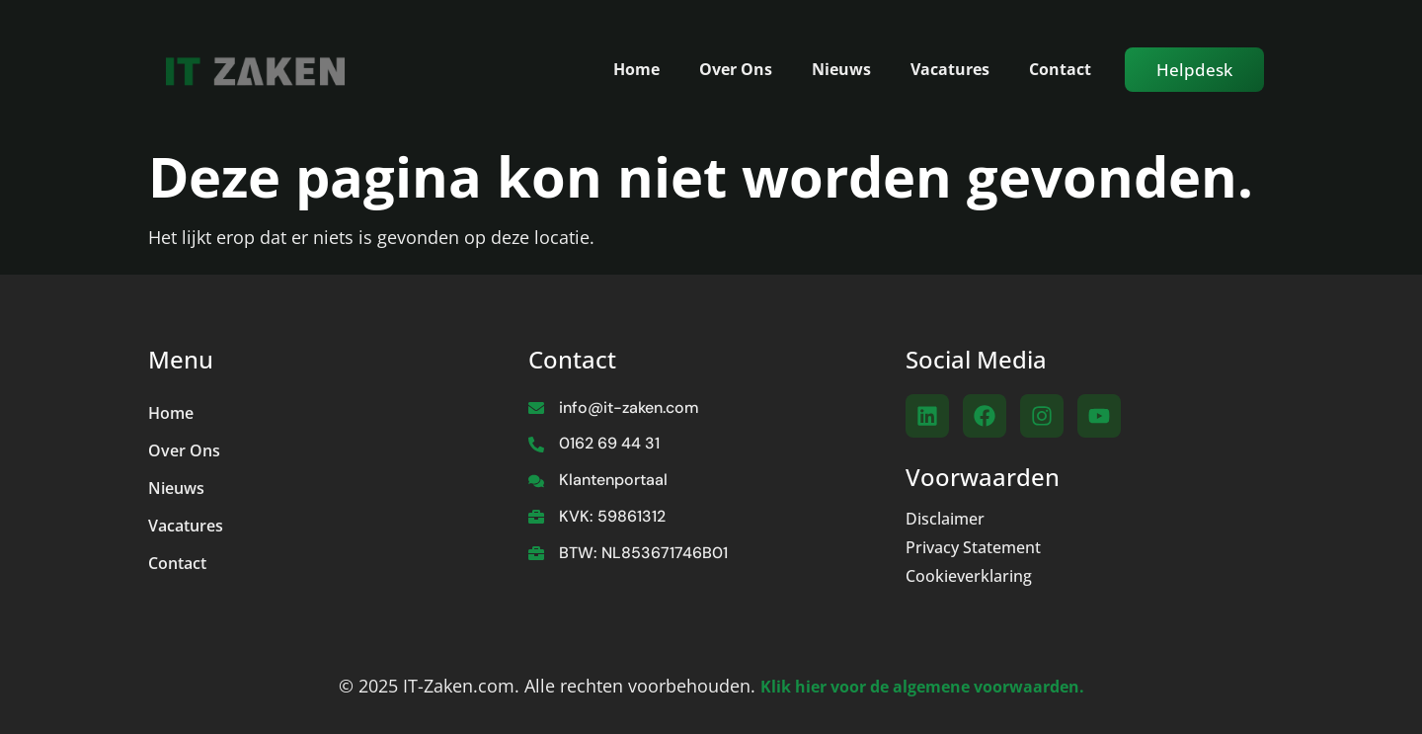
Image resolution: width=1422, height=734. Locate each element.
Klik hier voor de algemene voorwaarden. (922, 686)
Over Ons (735, 69)
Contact (1060, 69)
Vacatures (949, 69)
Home (636, 69)
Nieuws (841, 69)
